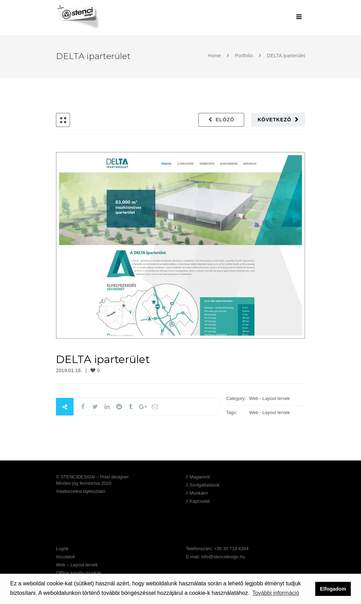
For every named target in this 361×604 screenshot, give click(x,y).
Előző (225, 119)
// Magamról (198, 476)
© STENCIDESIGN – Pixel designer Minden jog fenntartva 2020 (92, 480)
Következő (274, 119)
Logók (62, 548)
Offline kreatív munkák (78, 573)
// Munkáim (197, 493)
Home (215, 55)
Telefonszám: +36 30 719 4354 (217, 548)
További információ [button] (275, 593)
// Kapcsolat (198, 501)
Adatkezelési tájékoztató (80, 491)
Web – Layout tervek (77, 564)
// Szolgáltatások (202, 485)
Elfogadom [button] (333, 589)
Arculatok (65, 556)
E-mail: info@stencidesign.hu (215, 556)
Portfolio (244, 55)
